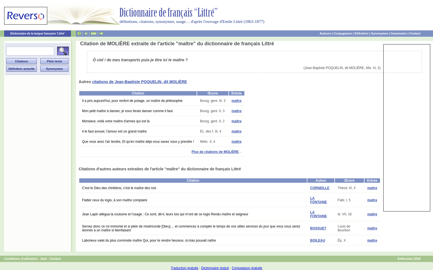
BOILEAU (317, 240)
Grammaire (399, 33)
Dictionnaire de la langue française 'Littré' (37, 33)
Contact (415, 33)
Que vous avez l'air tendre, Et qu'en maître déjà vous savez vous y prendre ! (138, 142)
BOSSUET (318, 228)
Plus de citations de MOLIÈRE (215, 152)
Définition (362, 33)
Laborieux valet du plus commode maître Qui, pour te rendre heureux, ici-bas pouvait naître (149, 240)
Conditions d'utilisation (21, 258)
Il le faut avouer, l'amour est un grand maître (114, 131)
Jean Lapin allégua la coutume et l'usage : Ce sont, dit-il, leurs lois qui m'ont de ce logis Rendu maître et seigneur (165, 214)
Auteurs (325, 33)
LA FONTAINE (318, 200)
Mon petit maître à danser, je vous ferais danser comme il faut (127, 111)
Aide (43, 258)
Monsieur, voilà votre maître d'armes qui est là (115, 121)
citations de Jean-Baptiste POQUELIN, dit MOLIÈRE (139, 82)
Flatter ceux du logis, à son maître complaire (114, 200)
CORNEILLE (319, 188)
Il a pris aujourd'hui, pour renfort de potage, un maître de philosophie (132, 101)
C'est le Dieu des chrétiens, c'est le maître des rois (119, 188)
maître (237, 101)
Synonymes (379, 33)
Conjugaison (343, 33)
